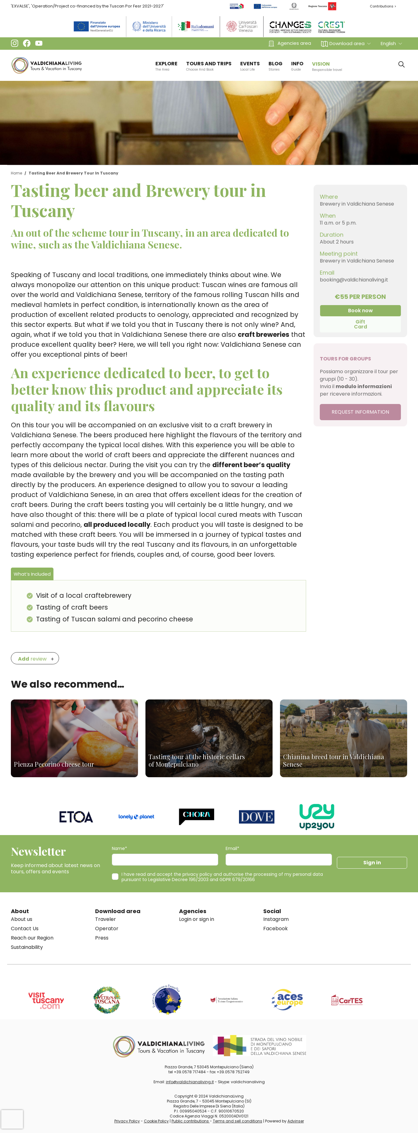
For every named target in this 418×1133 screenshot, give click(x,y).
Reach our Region (32, 937)
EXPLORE (166, 66)
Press (101, 937)
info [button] (297, 66)
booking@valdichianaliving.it (354, 279)
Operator (106, 928)
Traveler (105, 919)
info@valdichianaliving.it (190, 1081)
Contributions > (383, 6)
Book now (360, 310)
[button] (346, 43)
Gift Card (360, 324)
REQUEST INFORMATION (360, 412)
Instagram (276, 919)
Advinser (295, 1121)
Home (16, 173)
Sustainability (27, 947)
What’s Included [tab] (32, 574)
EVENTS (250, 66)
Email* (232, 848)
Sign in (372, 862)
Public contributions (191, 1121)
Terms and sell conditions (237, 1121)
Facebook (275, 928)
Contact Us (25, 928)
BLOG (275, 66)
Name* (119, 848)
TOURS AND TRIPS (209, 66)
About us (21, 919)
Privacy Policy (127, 1121)
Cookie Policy (156, 1121)
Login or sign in (196, 919)
